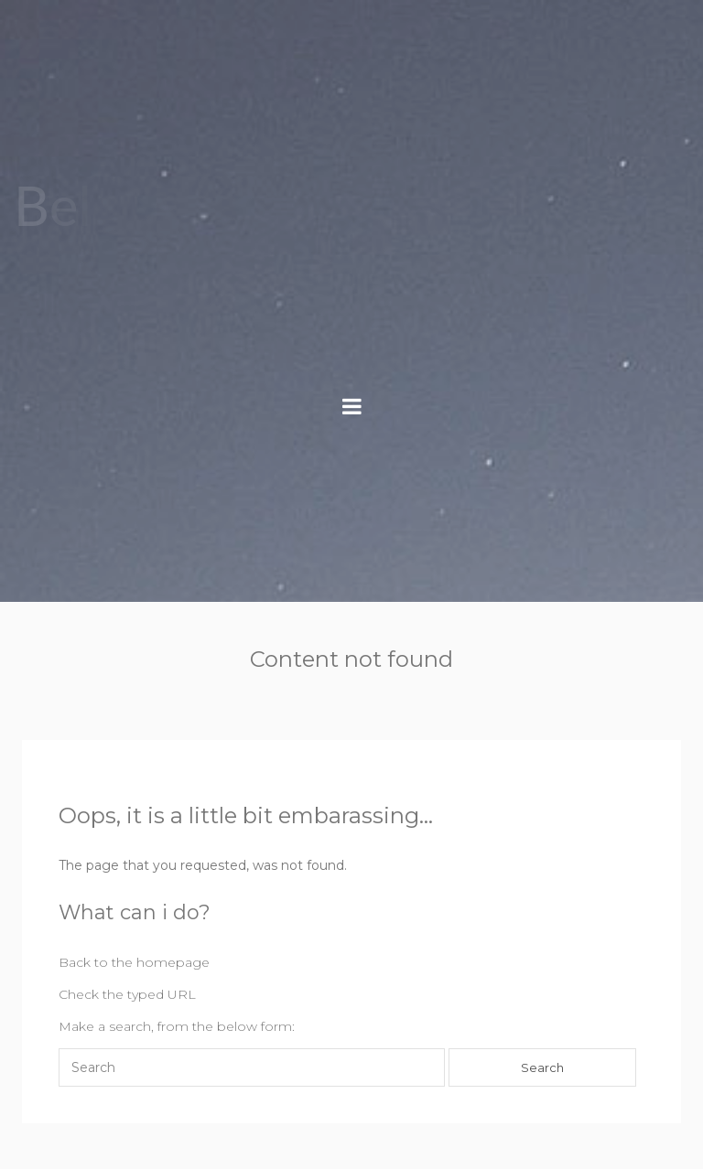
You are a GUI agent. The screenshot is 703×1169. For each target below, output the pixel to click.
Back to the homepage (134, 962)
